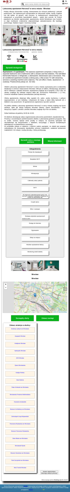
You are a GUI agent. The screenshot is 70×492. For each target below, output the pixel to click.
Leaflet (54, 312)
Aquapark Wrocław (20, 336)
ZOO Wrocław (20, 358)
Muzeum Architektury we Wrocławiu (20, 409)
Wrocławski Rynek (20, 445)
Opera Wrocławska (20, 365)
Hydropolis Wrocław (20, 350)
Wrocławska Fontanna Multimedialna (20, 394)
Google (25, 486)
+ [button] (5, 284)
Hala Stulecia (20, 380)
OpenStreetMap (62, 312)
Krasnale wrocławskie (20, 402)
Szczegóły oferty (22, 318)
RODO (31, 489)
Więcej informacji (55, 141)
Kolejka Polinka (20, 372)
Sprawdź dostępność (14, 68)
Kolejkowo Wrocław (20, 343)
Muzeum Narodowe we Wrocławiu (20, 453)
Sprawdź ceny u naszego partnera (30, 141)
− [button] (5, 287)
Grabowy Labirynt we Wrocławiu (20, 329)
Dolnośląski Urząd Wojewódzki (20, 416)
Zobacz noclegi (47, 318)
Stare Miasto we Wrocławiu (20, 438)
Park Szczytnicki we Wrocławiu (20, 460)
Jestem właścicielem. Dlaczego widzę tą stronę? (49, 472)
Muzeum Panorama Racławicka (20, 431)
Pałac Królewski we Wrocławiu (20, 387)
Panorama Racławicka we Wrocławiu (20, 424)
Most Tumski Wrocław (20, 467)
